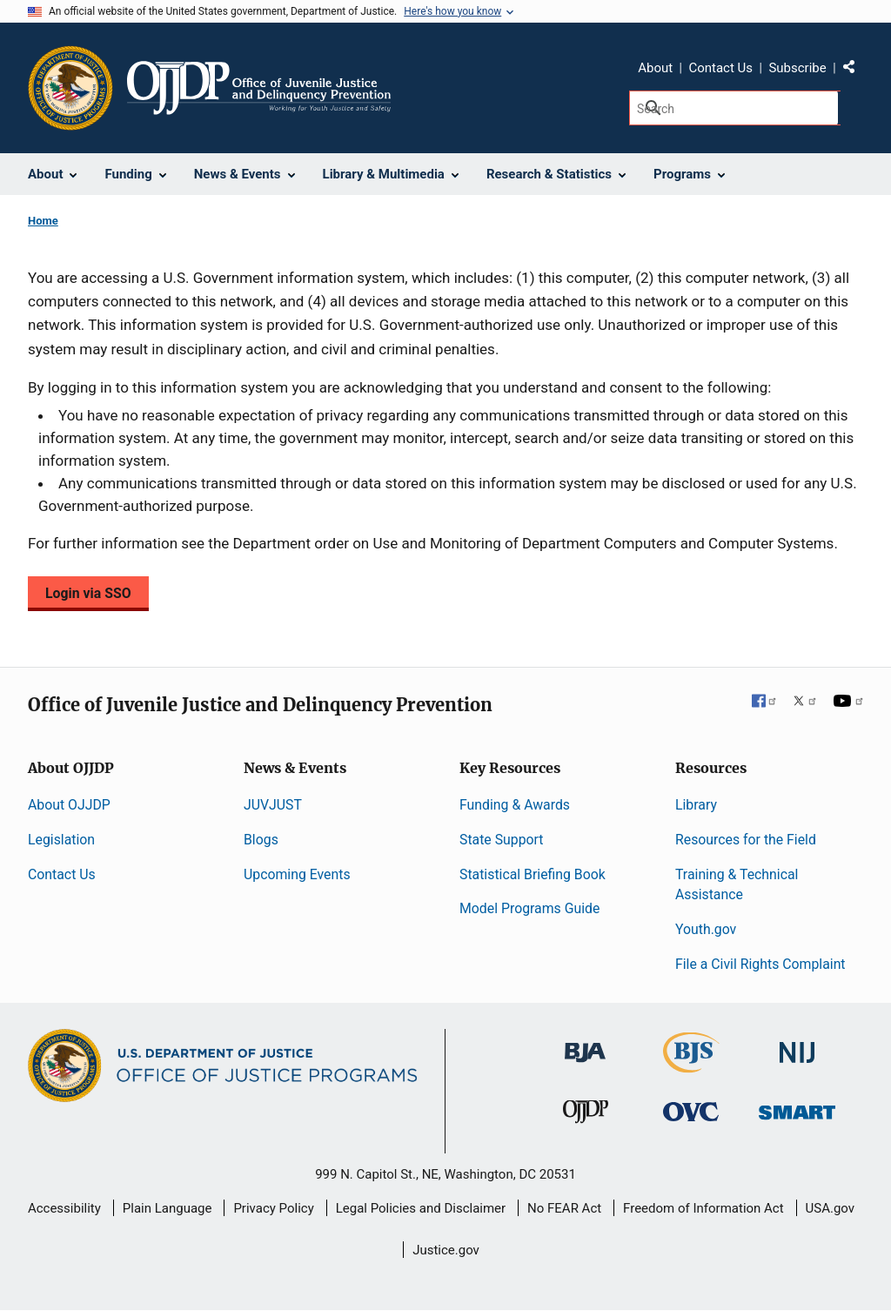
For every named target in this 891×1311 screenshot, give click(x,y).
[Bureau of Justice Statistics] (691, 1065)
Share (855, 70)
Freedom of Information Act (703, 1208)
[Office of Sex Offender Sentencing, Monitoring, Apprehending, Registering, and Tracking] (797, 1107)
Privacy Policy (273, 1208)
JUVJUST (273, 805)
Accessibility (64, 1208)
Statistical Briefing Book (532, 874)
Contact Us (720, 68)
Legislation (61, 839)
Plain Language (167, 1208)
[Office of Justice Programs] (70, 88)
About (655, 68)
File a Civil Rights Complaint (760, 964)
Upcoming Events (297, 874)
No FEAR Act (564, 1208)
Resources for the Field (745, 839)
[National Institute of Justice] (797, 1045)
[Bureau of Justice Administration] (585, 1044)
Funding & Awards (514, 805)
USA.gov (830, 1208)
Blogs (261, 839)
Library (696, 805)
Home (43, 220)
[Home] (259, 88)
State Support (501, 839)
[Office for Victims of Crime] (691, 1111)
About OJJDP (69, 805)
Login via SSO (88, 593)
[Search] (735, 108)
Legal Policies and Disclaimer (421, 1208)
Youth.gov (705, 929)
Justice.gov (445, 1250)
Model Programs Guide (529, 908)
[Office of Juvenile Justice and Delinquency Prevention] (585, 1115)
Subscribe (797, 68)
